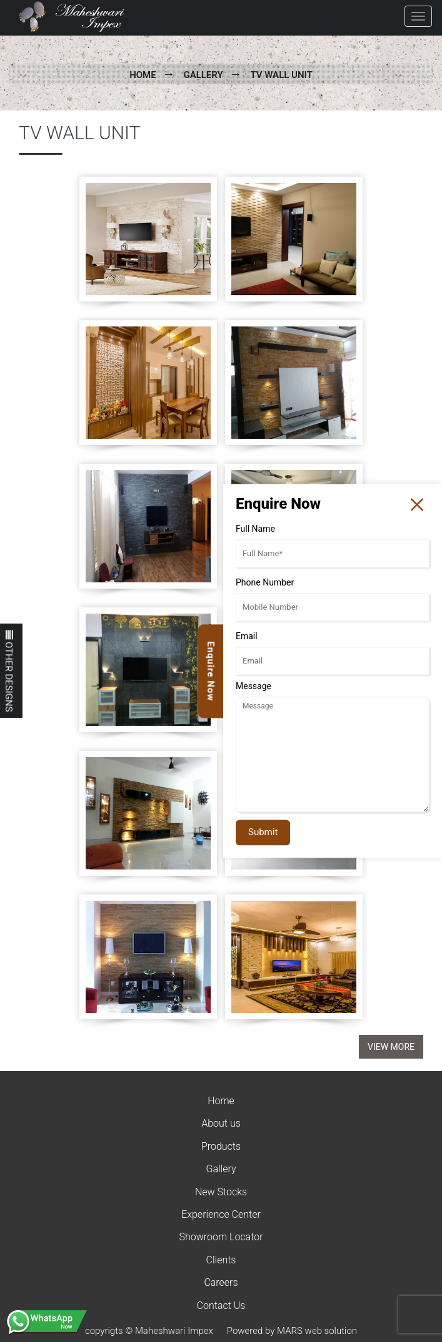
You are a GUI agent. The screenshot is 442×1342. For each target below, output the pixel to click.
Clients (221, 1260)
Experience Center (221, 1214)
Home (142, 75)
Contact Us (221, 1305)
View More (391, 1047)
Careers (221, 1282)
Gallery (203, 75)
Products (221, 1146)
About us (221, 1123)
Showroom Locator (221, 1237)
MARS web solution (317, 1330)
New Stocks (221, 1192)
